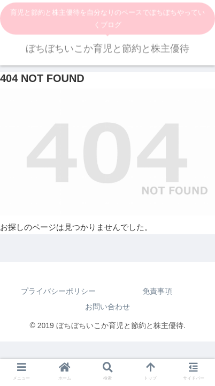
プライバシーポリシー (58, 291)
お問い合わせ (107, 306)
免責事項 (157, 291)
